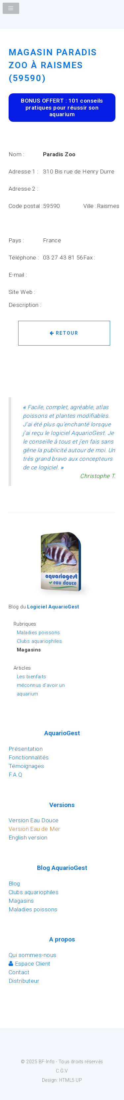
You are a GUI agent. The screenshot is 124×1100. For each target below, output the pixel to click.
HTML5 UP (70, 1080)
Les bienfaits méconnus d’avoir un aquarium (41, 685)
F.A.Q (15, 774)
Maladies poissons (38, 633)
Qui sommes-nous (33, 955)
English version (28, 837)
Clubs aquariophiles (39, 641)
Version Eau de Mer (35, 829)
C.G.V (62, 1071)
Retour (64, 333)
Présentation (26, 748)
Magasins (21, 900)
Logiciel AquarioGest (53, 607)
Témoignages (26, 766)
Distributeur (24, 981)
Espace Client (30, 963)
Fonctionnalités (29, 757)
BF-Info (47, 1061)
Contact (19, 972)
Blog (14, 883)
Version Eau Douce (34, 820)
